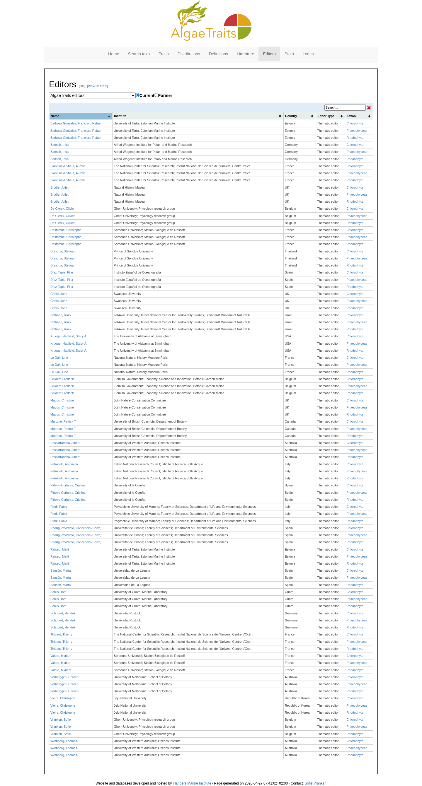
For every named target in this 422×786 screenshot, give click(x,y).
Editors (269, 54)
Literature (245, 54)
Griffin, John (58, 293)
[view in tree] (97, 86)
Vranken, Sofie (60, 719)
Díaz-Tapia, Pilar (61, 272)
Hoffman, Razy (60, 315)
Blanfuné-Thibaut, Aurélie (68, 166)
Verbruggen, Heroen (64, 677)
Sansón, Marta (60, 570)
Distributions (189, 54)
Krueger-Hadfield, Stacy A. (68, 336)
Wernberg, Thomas (63, 741)
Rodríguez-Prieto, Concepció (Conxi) (75, 528)
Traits (164, 54)
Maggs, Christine (62, 400)
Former (163, 95)
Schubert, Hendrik (62, 613)
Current (145, 95)
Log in (308, 54)
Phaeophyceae (356, 130)
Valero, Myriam (60, 655)
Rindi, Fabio (58, 506)
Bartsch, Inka (59, 144)
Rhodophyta (354, 137)
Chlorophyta (354, 123)
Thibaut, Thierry (61, 634)
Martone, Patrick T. (63, 421)
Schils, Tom (58, 592)
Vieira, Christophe (62, 698)
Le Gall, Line (59, 357)
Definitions (218, 54)
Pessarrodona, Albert (65, 443)
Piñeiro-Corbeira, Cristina (68, 485)
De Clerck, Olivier (62, 208)
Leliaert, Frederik (62, 379)
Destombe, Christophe (65, 230)
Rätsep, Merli (59, 549)
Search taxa (139, 54)
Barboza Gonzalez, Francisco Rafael (75, 123)
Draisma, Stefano (62, 251)
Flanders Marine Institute (192, 783)
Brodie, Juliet (59, 187)
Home (113, 54)
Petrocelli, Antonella (64, 464)
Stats (289, 54)
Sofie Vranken (315, 783)
